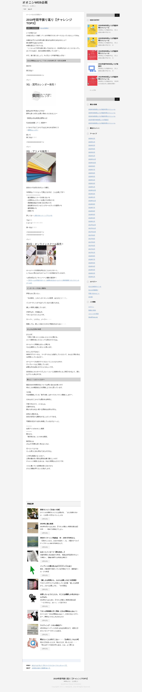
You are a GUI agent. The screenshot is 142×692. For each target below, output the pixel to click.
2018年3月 (91, 218)
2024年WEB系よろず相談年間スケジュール (101, 116)
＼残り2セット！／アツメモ (43, 215)
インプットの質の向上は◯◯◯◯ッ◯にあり (56, 566)
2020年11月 (92, 159)
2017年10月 (92, 232)
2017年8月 (91, 238)
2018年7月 (91, 207)
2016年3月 (91, 270)
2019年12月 (92, 190)
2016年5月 (91, 263)
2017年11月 (92, 228)
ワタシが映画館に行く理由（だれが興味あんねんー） (59, 611)
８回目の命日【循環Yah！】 (41, 668)
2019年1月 (91, 197)
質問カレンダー (33, 130)
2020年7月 (91, 169)
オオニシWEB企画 (34, 2)
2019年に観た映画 (46, 524)
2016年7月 (91, 259)
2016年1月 (91, 276)
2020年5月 (91, 176)
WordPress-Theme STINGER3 (71, 684)
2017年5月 (91, 242)
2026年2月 (91, 138)
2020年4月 (91, 180)
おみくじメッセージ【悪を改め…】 (52, 552)
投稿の (92, 310)
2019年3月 (91, 194)
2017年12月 (92, 225)
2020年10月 (92, 162)
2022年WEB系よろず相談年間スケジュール (101, 123)
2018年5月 (91, 214)
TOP (24, 9)
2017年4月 (91, 245)
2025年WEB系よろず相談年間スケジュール (101, 113)
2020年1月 (91, 187)
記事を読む (45, 519)
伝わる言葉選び (44, 28)
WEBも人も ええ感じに (71, 681)
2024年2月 (91, 145)
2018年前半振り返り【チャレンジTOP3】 (71, 679)
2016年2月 (91, 273)
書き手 (30, 9)
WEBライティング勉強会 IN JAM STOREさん (57, 538)
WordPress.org (93, 317)
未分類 (90, 297)
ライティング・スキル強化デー (51, 625)
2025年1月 (91, 142)
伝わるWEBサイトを (94, 286)
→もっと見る (92, 90)
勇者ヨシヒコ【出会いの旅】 (50, 509)
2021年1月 (91, 156)
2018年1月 (91, 221)
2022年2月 (91, 152)
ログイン (91, 307)
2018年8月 (91, 204)
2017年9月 (91, 235)
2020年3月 (91, 183)
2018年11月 (92, 200)
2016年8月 (91, 256)
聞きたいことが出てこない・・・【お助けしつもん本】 (60, 639)
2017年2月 (91, 249)
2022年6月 (91, 149)
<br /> (32, 483)
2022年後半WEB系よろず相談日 (98, 120)
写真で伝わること (93, 293)
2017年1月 (91, 252)
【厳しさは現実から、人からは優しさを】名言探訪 (58, 580)
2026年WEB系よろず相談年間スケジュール (101, 109)
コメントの (93, 314)
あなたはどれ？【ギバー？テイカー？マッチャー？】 (49, 665)
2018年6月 (91, 211)
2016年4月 (91, 266)
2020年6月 (91, 173)
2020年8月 (91, 166)
